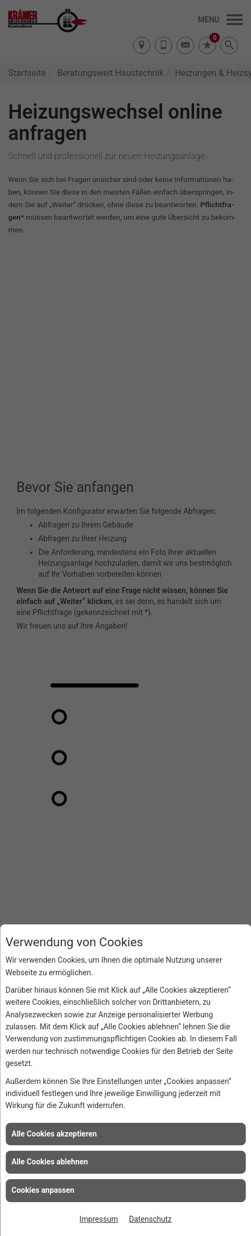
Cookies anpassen (42, 1190)
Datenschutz (150, 1219)
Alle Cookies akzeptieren (54, 1133)
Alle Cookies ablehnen (49, 1161)
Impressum (98, 1219)
